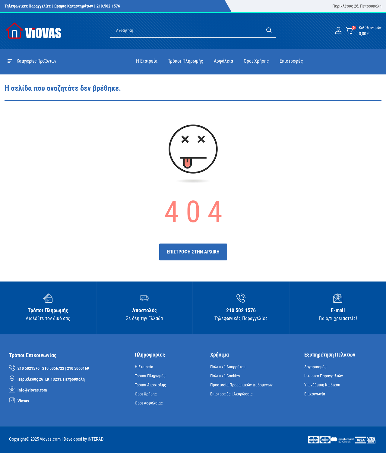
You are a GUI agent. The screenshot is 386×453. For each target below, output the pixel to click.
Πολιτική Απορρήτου (227, 366)
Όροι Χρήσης (146, 394)
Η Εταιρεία (144, 366)
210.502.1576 (108, 6)
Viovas (23, 400)
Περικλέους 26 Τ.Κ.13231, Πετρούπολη (51, 379)
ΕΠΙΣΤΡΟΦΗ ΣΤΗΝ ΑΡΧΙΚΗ (193, 252)
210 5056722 (53, 368)
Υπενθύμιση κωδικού (322, 384)
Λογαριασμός (315, 366)
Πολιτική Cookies (225, 375)
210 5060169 (78, 368)
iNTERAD (96, 439)
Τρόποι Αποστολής (150, 384)
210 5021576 (28, 368)
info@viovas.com (32, 390)
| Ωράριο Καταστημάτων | (73, 6)
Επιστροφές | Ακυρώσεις (231, 394)
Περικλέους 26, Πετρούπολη (356, 6)
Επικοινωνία (314, 394)
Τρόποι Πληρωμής (150, 375)
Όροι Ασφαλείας (149, 403)
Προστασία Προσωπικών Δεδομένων (241, 384)
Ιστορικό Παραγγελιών (323, 375)
